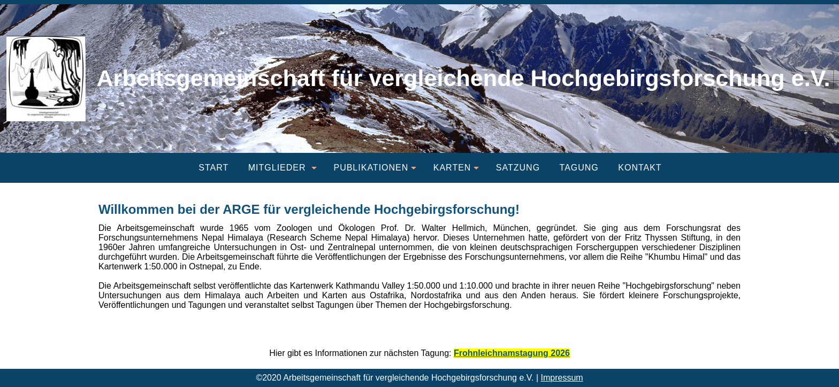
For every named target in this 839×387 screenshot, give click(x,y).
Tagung (579, 167)
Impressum (562, 377)
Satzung (518, 167)
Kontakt (639, 167)
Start (213, 167)
